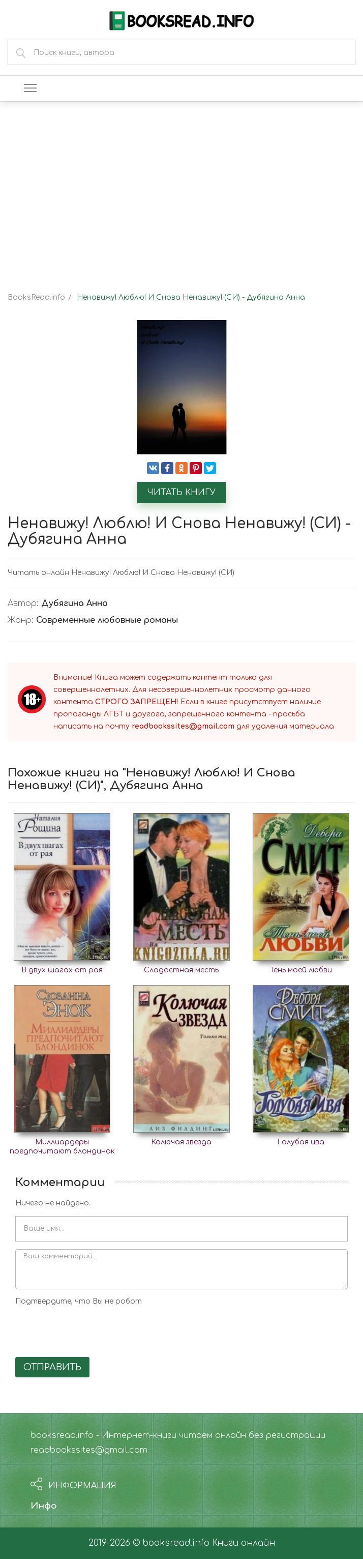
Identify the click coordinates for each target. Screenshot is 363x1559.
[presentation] (92, 1329)
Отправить (52, 1367)
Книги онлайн (243, 1543)
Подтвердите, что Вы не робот (78, 1301)
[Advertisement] (181, 188)
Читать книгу (181, 492)
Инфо (44, 1506)
